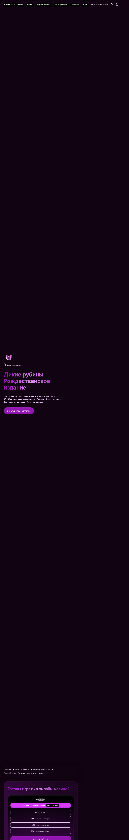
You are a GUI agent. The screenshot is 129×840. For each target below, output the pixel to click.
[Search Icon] (112, 4)
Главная (7, 769)
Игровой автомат (41, 769)
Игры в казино (22, 769)
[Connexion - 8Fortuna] (117, 4)
